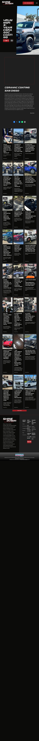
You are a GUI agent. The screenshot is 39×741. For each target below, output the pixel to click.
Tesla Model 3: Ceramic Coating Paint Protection (30, 393)
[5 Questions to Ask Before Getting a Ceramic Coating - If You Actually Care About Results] (18, 304)
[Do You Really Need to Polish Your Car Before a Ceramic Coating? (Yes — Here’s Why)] (7, 304)
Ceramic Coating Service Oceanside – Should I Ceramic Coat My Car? (7, 395)
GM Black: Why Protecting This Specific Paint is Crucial (30, 352)
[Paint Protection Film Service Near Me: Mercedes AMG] (7, 203)
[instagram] (34, 437)
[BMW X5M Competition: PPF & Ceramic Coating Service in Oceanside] (30, 168)
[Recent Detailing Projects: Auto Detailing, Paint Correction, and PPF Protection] (30, 237)
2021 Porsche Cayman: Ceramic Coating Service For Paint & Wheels (30, 215)
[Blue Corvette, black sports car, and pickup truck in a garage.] (18, 271)
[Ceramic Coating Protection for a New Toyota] (18, 237)
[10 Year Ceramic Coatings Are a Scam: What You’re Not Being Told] (30, 304)
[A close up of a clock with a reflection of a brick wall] (18, 341)
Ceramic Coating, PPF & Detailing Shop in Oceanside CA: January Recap (7, 181)
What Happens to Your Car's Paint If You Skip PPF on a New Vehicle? (7, 148)
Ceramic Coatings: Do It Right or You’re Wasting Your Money (18, 283)
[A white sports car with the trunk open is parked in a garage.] (7, 382)
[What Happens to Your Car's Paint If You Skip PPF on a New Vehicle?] (7, 136)
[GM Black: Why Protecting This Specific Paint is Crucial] (30, 341)
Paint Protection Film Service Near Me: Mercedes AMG (6, 216)
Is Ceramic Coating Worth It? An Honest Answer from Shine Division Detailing (30, 148)
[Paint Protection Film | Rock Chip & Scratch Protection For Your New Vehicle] (7, 237)
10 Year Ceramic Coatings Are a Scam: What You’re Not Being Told (30, 317)
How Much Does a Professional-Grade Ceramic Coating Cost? (30, 282)
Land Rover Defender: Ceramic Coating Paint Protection (18, 394)
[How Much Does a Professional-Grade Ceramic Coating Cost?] (30, 271)
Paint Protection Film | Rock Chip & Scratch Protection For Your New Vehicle (7, 250)
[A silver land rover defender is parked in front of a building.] (18, 382)
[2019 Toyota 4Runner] (12, 64)
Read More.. (5, 158)
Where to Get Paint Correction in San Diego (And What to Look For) (18, 148)
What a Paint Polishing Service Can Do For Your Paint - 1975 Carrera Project (7, 354)
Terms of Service (21, 458)
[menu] (36, 3)
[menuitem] (26, 424)
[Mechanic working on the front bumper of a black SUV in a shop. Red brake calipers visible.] (7, 271)
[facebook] (32, 437)
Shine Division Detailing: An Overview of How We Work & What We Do (7, 284)
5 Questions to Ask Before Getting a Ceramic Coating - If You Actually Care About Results (18, 319)
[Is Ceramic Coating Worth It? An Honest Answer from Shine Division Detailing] (30, 136)
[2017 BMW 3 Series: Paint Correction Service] (18, 203)
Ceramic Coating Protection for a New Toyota (17, 248)
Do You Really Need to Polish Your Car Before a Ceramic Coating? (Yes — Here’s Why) (7, 319)
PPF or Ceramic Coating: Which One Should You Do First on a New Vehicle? (18, 182)
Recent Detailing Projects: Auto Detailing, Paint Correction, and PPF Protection (30, 248)
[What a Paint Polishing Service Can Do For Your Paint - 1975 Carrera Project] (7, 341)
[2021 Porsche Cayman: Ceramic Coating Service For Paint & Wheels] (30, 203)
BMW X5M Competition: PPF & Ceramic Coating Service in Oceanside (30, 180)
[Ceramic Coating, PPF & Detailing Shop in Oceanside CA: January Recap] (7, 168)
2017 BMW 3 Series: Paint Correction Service (18, 214)
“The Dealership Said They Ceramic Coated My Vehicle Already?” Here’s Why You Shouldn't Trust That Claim (18, 358)
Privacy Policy (17, 458)
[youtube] (32, 439)
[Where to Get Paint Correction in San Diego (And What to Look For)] (18, 136)
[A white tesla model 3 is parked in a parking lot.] (30, 382)
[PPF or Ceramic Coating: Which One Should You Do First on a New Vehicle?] (18, 168)
